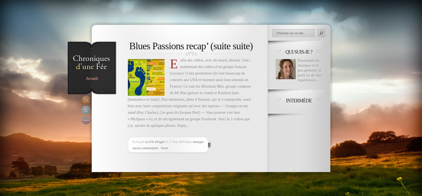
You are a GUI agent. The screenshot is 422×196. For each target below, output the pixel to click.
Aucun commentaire (146, 148)
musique (198, 142)
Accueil (92, 78)
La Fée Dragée (155, 142)
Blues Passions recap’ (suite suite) (191, 46)
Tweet (164, 148)
